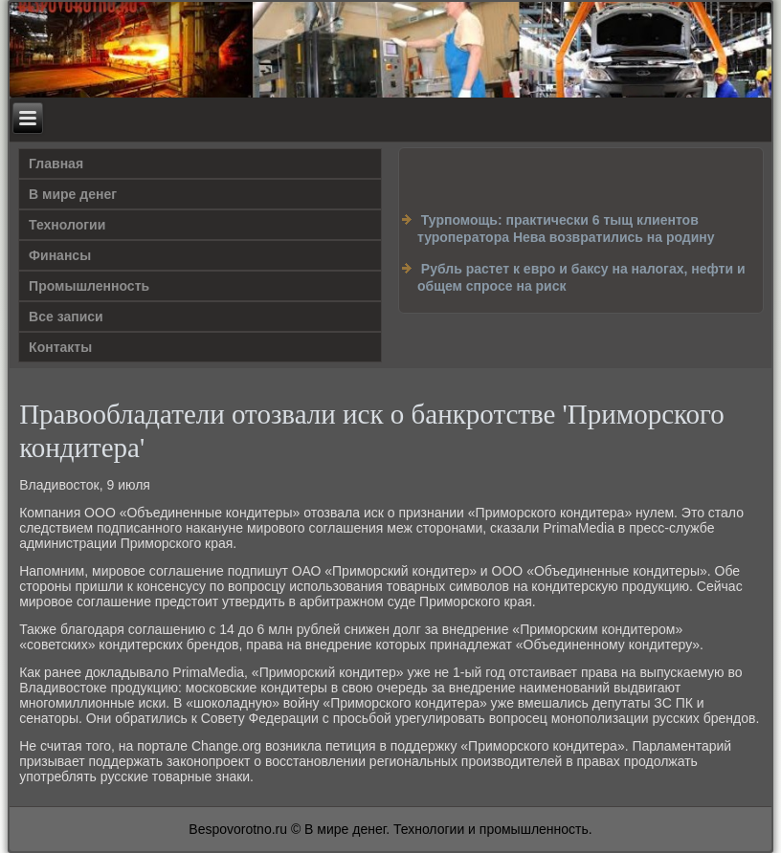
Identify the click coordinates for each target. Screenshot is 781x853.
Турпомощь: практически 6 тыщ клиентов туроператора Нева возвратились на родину (566, 228)
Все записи (66, 316)
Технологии (67, 224)
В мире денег (73, 194)
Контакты (60, 347)
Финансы (60, 255)
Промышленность (89, 286)
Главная (56, 163)
